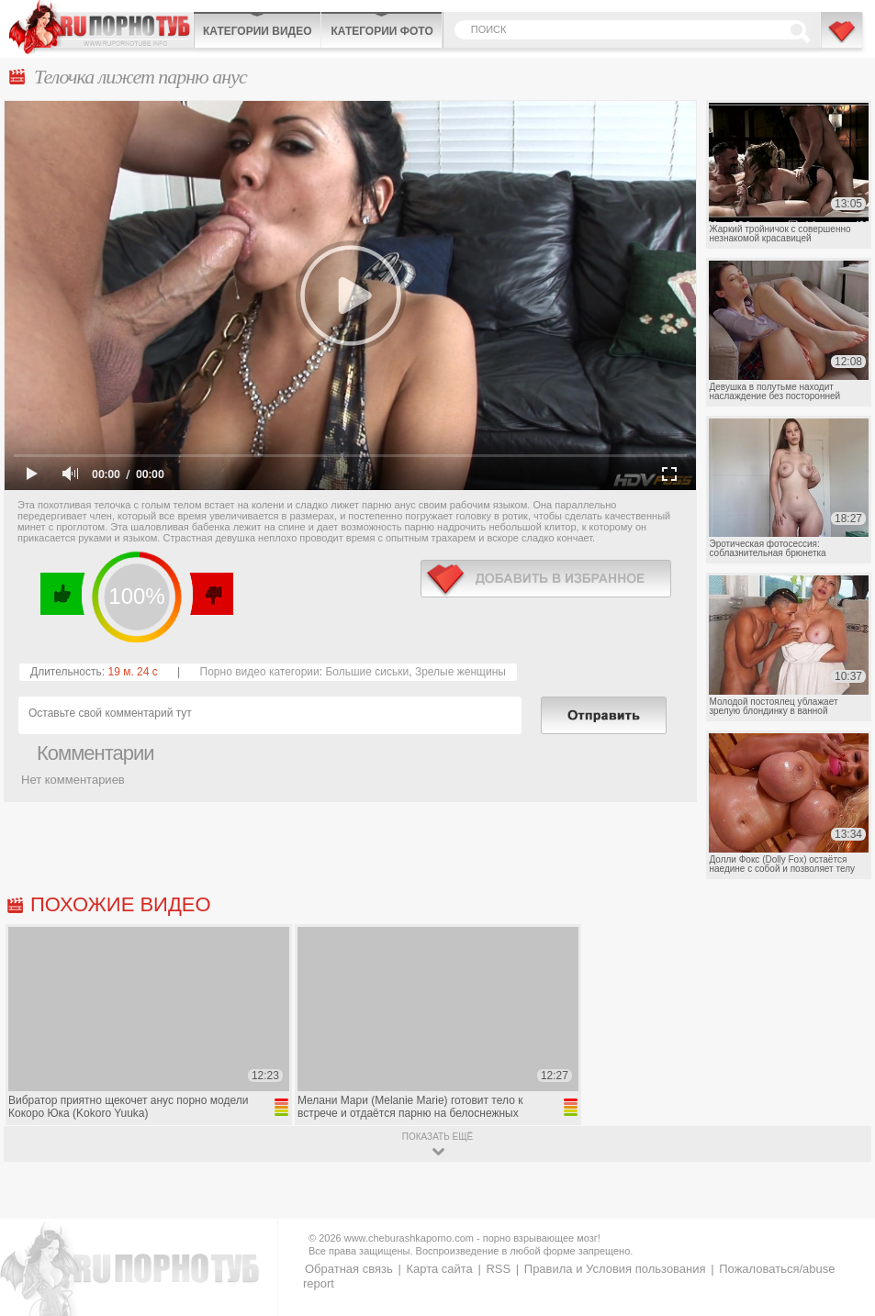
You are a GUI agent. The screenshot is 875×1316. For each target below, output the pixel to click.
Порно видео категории (260, 671)
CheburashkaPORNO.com (101, 27)
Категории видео (257, 31)
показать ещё (437, 1137)
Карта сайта (439, 1269)
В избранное (843, 39)
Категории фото (381, 31)
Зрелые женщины (460, 671)
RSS (498, 1269)
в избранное (546, 578)
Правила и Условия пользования (615, 1269)
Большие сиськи (367, 671)
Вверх (839, 1240)
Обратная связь (349, 1269)
